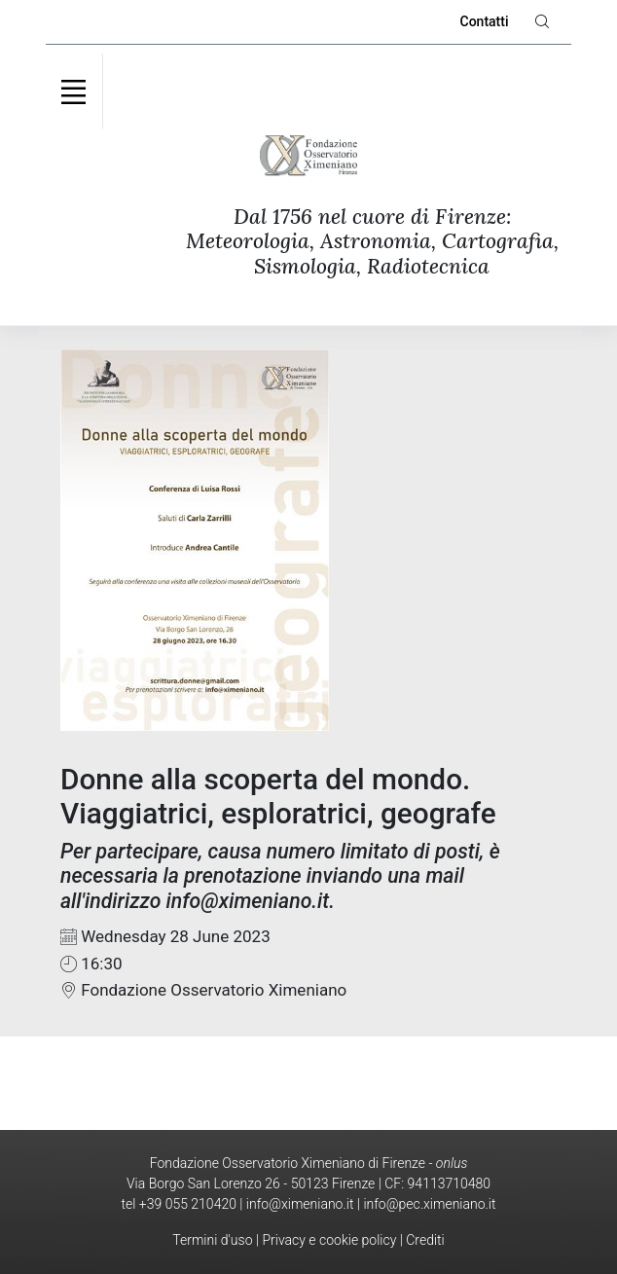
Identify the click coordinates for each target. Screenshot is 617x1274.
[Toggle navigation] (74, 91)
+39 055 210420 (187, 1204)
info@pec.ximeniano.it (429, 1204)
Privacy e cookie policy (329, 1240)
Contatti (484, 21)
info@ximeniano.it (300, 1204)
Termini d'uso (212, 1240)
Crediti (425, 1240)
